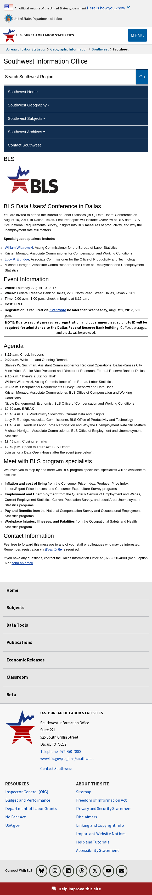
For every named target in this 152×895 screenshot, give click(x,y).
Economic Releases (25, 660)
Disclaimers (86, 816)
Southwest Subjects (25, 118)
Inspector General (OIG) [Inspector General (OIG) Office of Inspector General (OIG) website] (26, 791)
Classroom (17, 677)
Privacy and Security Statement (104, 808)
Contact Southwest (56, 768)
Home (12, 590)
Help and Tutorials (92, 842)
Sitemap (83, 791)
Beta (11, 695)
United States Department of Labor (33, 18)
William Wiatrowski (19, 248)
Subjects (15, 607)
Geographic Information (68, 49)
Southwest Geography (27, 105)
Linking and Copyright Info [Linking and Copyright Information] (100, 825)
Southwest (100, 49)
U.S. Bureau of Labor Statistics (45, 35)
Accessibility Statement (97, 850)
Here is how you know (106, 7)
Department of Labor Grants (31, 808)
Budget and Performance (27, 800)
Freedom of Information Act (101, 800)
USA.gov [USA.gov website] (12, 825)
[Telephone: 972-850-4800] (71, 752)
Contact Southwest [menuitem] (24, 145)
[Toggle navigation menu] (137, 35)
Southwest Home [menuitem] (23, 91)
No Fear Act (15, 816)
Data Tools (17, 625)
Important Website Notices (101, 833)
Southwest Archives (25, 131)
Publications (19, 642)
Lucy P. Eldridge (17, 259)
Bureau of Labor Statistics (26, 49)
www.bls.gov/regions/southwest (67, 758)
